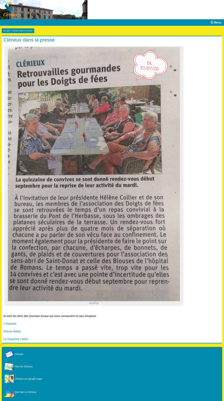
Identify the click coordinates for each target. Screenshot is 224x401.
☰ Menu (215, 22)
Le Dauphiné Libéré (16, 339)
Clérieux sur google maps (23, 378)
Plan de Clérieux (18, 366)
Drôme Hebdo (12, 331)
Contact (13, 354)
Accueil (7, 31)
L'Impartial (10, 323)
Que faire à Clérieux (20, 392)
